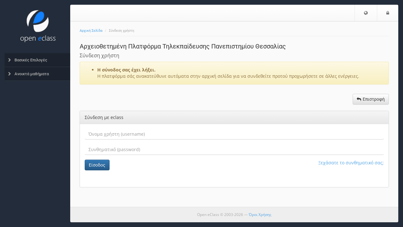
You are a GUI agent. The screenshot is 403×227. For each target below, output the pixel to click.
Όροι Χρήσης (260, 214)
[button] (366, 13)
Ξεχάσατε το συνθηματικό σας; (351, 163)
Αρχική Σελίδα (91, 31)
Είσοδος (97, 164)
